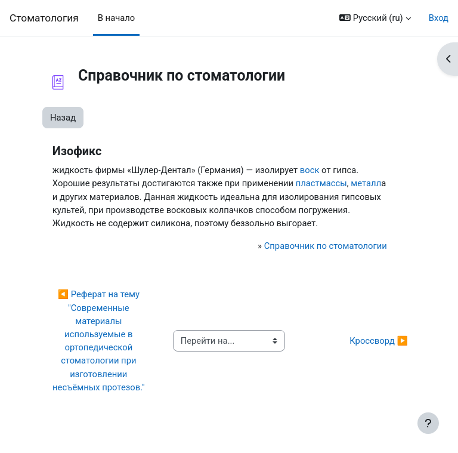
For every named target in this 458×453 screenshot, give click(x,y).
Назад (63, 117)
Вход (438, 18)
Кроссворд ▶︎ (378, 340)
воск (310, 170)
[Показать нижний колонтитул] (428, 423)
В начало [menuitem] (116, 18)
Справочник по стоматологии (325, 246)
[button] (375, 18)
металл (366, 183)
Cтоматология (44, 18)
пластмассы (321, 183)
